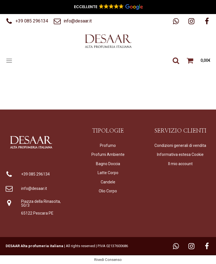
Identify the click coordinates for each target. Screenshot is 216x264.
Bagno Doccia (108, 163)
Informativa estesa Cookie (180, 154)
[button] (27, 21)
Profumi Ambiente (108, 154)
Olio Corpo (108, 191)
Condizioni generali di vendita (180, 145)
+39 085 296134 (35, 174)
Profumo (108, 145)
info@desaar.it (34, 188)
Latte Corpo (108, 172)
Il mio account (180, 163)
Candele (108, 182)
